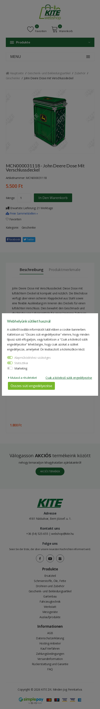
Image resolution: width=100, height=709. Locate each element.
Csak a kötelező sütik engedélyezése (69, 378)
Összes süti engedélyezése (31, 386)
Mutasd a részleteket (22, 378)
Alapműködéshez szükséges (32, 358)
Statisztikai (21, 363)
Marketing (20, 368)
